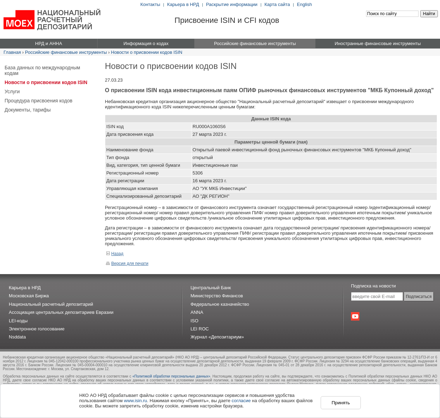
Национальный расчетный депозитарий (51, 304)
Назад (114, 253)
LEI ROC (199, 328)
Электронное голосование (36, 328)
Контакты (150, 4)
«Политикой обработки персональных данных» (171, 376)
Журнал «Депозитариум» (217, 337)
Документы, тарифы (28, 110)
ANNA (196, 312)
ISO (194, 320)
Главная (12, 52)
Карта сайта (277, 4)
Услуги (12, 91)
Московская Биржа (29, 295)
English (304, 4)
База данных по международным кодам (42, 70)
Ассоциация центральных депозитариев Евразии (61, 312)
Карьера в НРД (183, 4)
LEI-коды (18, 320)
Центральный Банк (210, 287)
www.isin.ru (135, 400)
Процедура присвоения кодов (39, 100)
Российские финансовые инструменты (66, 52)
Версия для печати (127, 263)
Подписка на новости (373, 286)
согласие (241, 400)
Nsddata (17, 337)
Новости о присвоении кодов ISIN (146, 52)
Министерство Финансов (216, 295)
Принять (341, 402)
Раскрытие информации (231, 4)
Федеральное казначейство (219, 304)
